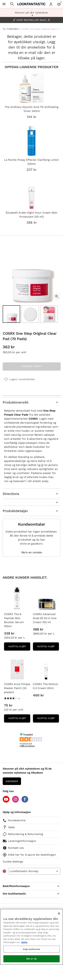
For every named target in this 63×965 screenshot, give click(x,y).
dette (24, 942)
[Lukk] (59, 913)
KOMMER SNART (31, 366)
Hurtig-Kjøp (19, 647)
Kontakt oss (13, 848)
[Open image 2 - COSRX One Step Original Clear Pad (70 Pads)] (30, 314)
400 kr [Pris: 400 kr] (38, 695)
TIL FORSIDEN (10, 29)
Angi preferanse (31, 949)
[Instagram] (15, 801)
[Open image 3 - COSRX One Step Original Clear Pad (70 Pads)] (49, 314)
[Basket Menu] (59, 4)
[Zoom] (56, 296)
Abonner (12, 781)
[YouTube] (6, 801)
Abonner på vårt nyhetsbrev (31, 12)
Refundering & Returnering (23, 834)
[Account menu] (51, 4)
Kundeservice (14, 820)
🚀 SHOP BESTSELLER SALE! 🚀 (31, 20)
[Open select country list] (34, 871)
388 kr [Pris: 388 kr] (38, 629)
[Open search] (12, 4)
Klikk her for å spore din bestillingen (29, 855)
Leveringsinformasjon (19, 841)
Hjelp (9, 827)
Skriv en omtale (31, 552)
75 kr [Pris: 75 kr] (8, 705)
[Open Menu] (4, 4)
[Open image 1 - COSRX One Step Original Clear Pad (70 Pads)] (11, 314)
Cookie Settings (13, 861)
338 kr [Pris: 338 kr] (9, 633)
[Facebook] (25, 801)
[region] (31, 937)
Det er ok (31, 958)
